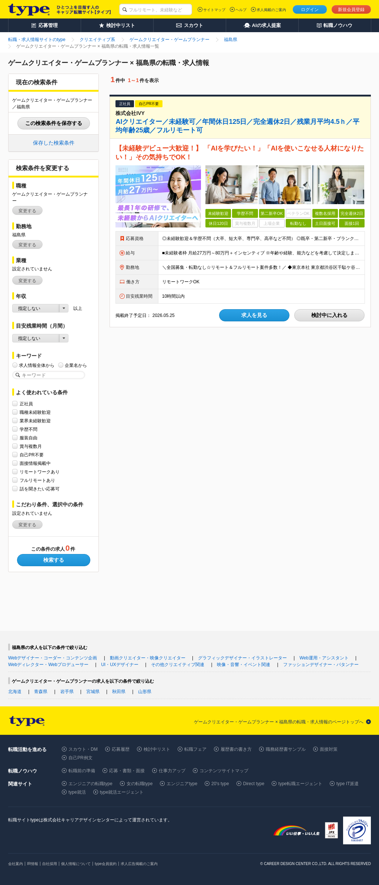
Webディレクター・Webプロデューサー (48, 664)
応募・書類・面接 (127, 770)
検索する (53, 560)
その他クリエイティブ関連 (177, 664)
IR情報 (32, 864)
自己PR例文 (80, 757)
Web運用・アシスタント (323, 658)
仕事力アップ (172, 770)
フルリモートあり (37, 480)
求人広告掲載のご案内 (139, 864)
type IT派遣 (347, 783)
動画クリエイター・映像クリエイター (147, 658)
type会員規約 (106, 864)
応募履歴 (121, 749)
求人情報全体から (36, 365)
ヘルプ (240, 10)
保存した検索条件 (53, 143)
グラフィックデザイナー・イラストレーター (242, 658)
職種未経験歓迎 (35, 412)
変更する (27, 210)
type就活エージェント (122, 792)
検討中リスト (157, 749)
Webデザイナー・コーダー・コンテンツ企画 (52, 658)
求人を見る (254, 315)
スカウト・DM (83, 749)
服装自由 (28, 437)
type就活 (77, 792)
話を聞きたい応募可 (40, 489)
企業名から (76, 365)
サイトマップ (214, 10)
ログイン (310, 9)
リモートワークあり (40, 471)
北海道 (14, 691)
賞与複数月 (31, 446)
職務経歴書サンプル (286, 749)
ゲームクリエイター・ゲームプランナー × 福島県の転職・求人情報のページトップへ (278, 721)
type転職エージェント (300, 783)
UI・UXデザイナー (119, 664)
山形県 (144, 691)
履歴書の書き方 (236, 749)
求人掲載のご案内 (271, 10)
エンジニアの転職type (90, 783)
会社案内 (15, 864)
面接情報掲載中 (35, 463)
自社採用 (49, 864)
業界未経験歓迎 (35, 420)
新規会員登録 (351, 9)
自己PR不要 (32, 454)
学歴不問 (28, 429)
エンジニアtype (182, 783)
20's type (220, 783)
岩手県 (67, 691)
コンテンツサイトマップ (223, 770)
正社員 (26, 403)
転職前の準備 (81, 770)
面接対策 (329, 749)
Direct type (253, 783)
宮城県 (93, 691)
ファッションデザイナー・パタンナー (321, 664)
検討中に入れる (329, 315)
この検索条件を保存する (53, 123)
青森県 (40, 691)
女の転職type (140, 783)
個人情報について (76, 864)
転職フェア (195, 749)
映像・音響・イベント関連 (243, 664)
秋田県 (118, 691)
